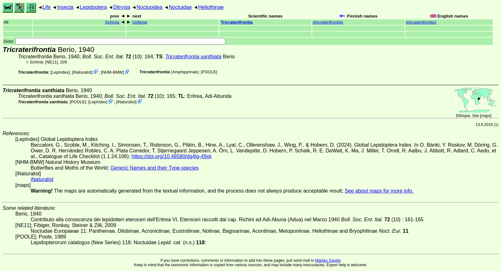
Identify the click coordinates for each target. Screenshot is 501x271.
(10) (112, 56)
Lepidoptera (93, 7)
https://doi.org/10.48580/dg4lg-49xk (172, 156)
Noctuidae (180, 7)
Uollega (139, 22)
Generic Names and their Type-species (155, 168)
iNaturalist (82, 72)
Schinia (112, 22)
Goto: (114, 41)
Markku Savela (327, 260)
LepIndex (60, 72)
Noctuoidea (149, 7)
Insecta (65, 7)
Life (46, 7)
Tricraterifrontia (237, 22)
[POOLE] (209, 72)
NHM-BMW (112, 72)
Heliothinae (211, 7)
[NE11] (51, 62)
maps (485, 116)
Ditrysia (121, 7)
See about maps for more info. (379, 191)
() (327, 22)
